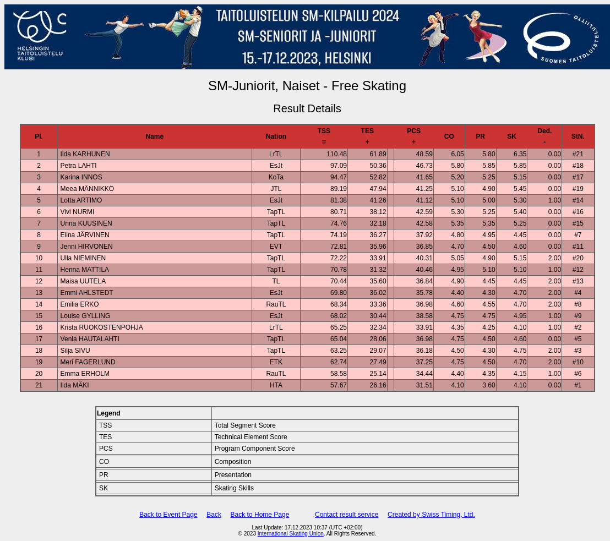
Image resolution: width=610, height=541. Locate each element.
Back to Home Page (260, 514)
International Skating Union (291, 534)
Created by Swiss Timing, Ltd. (431, 514)
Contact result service (346, 514)
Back (213, 514)
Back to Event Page (168, 514)
